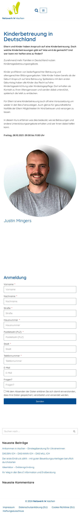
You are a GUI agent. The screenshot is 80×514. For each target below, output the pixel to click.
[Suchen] (36, 10)
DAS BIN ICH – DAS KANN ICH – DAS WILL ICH (26, 453)
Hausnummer (11, 320)
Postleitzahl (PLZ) (13, 331)
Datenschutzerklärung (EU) (33, 507)
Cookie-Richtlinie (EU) (63, 507)
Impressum (9, 507)
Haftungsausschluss (13, 511)
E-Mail (7, 367)
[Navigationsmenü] (43, 10)
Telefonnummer (12, 355)
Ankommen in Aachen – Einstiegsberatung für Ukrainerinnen (33, 448)
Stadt (7, 343)
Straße (7, 308)
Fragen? (8, 379)
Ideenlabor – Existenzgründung (18, 467)
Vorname (9, 284)
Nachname (10, 296)
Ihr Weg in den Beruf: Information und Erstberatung (28, 472)
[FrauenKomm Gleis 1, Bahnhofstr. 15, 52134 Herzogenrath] (40, 250)
